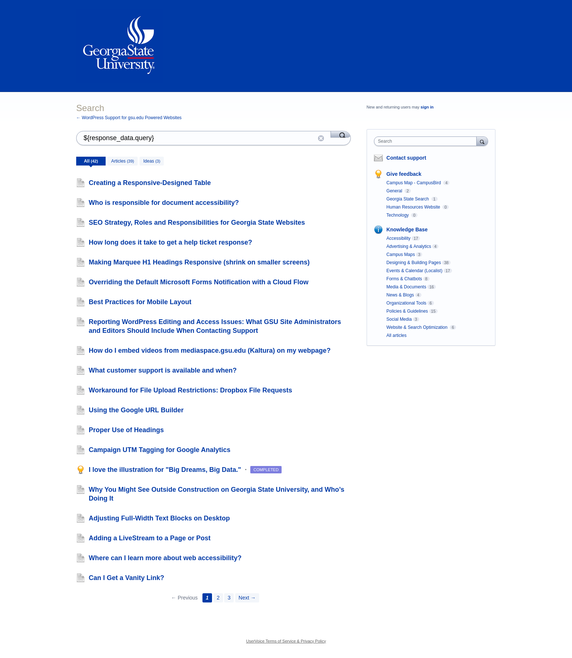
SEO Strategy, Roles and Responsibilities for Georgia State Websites (197, 222)
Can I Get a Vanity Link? (126, 577)
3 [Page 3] (228, 598)
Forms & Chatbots (404, 278)
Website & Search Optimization (417, 327)
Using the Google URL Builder (136, 410)
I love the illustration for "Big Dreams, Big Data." (166, 469)
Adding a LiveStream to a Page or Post (150, 538)
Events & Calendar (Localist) (414, 270)
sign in (427, 107)
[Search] (341, 134)
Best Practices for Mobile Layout (140, 302)
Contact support (406, 157)
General (394, 190)
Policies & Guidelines (407, 311)
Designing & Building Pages (413, 262)
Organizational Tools (406, 303)
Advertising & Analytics (408, 246)
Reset (320, 138)
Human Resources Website (413, 207)
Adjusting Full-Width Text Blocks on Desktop (159, 518)
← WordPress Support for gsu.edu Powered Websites (128, 117)
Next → (247, 598)
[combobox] (427, 141)
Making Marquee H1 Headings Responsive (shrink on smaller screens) (199, 262)
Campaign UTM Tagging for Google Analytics (159, 450)
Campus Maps (400, 254)
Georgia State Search (408, 199)
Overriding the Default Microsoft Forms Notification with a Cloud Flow (198, 282)
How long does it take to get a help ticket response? (170, 242)
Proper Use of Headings (126, 430)
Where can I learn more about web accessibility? (165, 558)
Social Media (399, 319)
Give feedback (403, 174)
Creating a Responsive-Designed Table (150, 182)
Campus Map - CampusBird (414, 182)
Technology (398, 215)
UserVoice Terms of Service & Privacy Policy (286, 641)
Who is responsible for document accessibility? (164, 202)
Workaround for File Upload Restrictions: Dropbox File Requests (190, 390)
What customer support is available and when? (163, 370)
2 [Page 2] (218, 598)
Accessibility (398, 238)
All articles (396, 335)
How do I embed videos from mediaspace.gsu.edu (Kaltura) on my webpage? (210, 350)
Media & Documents (406, 286)
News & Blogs (400, 295)
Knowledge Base (407, 229)
